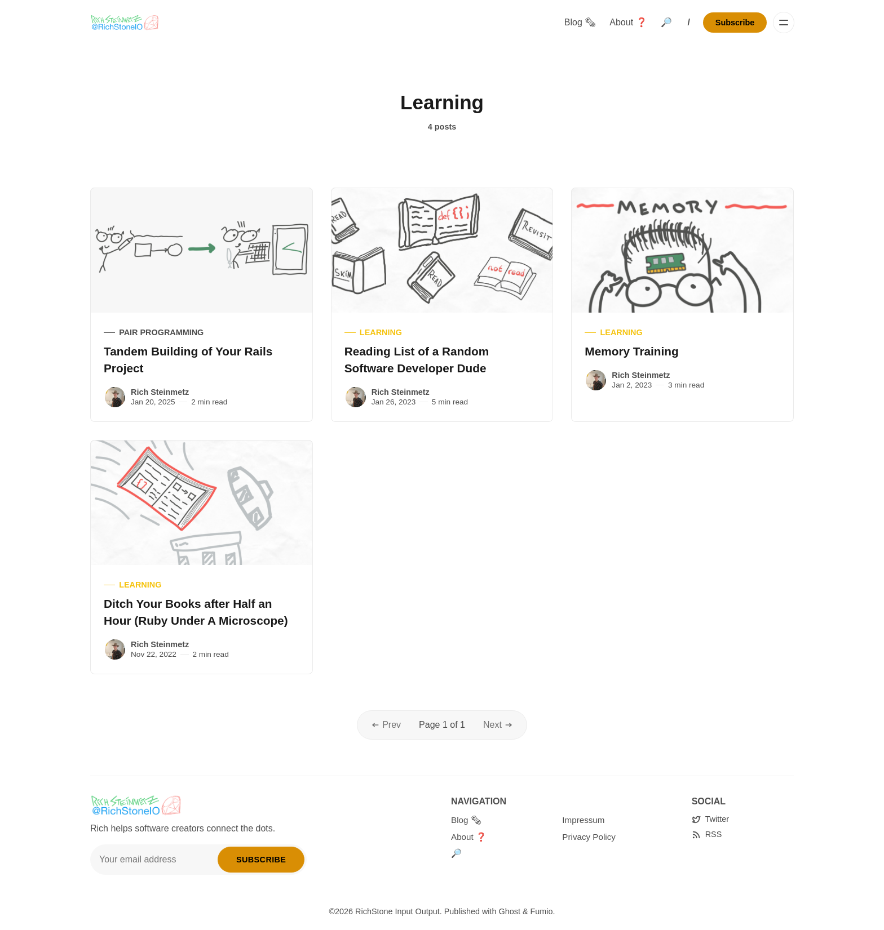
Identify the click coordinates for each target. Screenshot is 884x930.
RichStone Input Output (397, 911)
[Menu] (784, 22)
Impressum (583, 820)
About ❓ (628, 22)
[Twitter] (710, 819)
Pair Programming (161, 332)
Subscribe (735, 22)
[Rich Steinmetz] (115, 397)
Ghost (509, 911)
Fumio (542, 911)
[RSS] (707, 834)
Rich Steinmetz (160, 392)
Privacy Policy (589, 837)
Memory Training (631, 351)
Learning (381, 332)
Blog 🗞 (580, 22)
